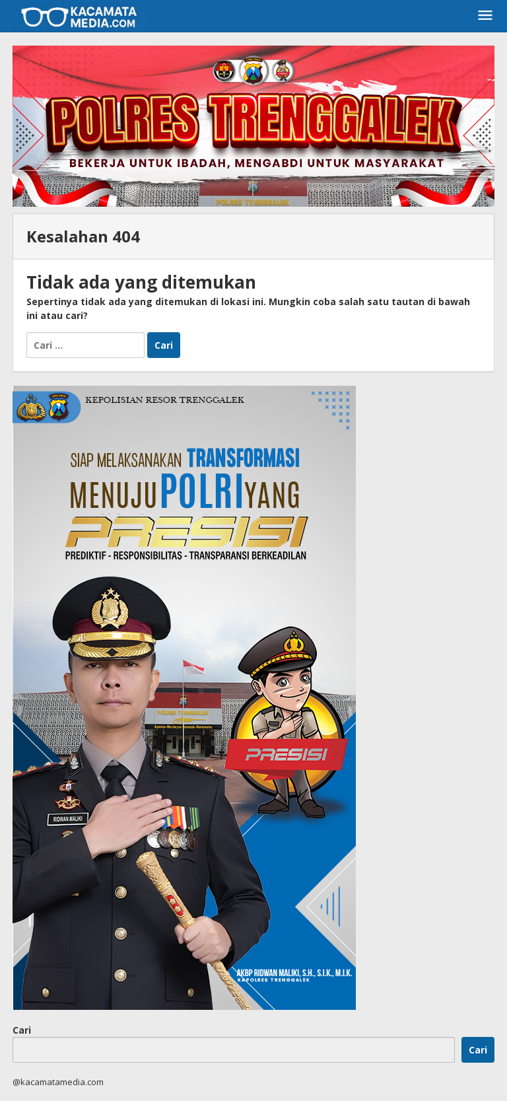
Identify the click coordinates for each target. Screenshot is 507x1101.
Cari (22, 1030)
